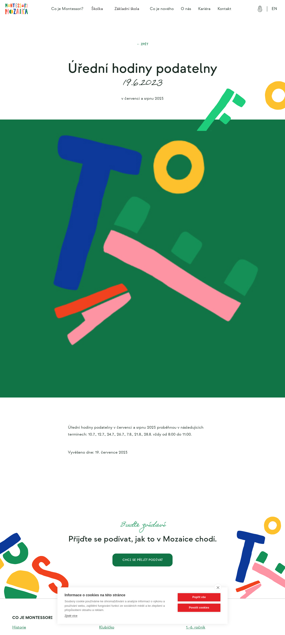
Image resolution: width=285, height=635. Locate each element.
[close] (218, 587)
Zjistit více (71, 615)
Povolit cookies (199, 607)
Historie (19, 627)
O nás (186, 8)
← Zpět (142, 44)
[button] (98, 8)
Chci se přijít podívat (142, 560)
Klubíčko (106, 627)
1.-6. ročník (195, 627)
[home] (16, 9)
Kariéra (204, 8)
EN (274, 8)
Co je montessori (32, 617)
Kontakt (224, 8)
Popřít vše (199, 597)
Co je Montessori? (67, 8)
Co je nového (162, 8)
